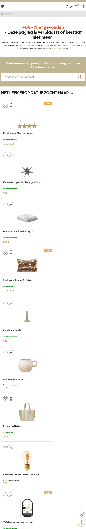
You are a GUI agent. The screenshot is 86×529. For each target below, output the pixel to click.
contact (54, 50)
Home (7, 15)
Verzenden (76, 408)
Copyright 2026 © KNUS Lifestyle (43, 512)
